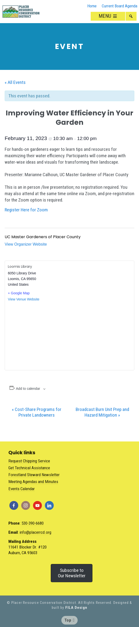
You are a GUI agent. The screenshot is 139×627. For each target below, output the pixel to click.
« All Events (15, 82)
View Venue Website (23, 299)
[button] (131, 16)
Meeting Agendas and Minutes (33, 481)
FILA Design (76, 607)
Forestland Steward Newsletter (34, 474)
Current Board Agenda (119, 5)
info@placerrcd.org (35, 532)
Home (92, 5)
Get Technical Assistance (29, 467)
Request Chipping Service (29, 460)
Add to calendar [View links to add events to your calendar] (28, 389)
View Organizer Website (26, 244)
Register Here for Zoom (26, 210)
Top (69, 620)
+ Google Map (19, 293)
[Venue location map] (69, 335)
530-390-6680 (32, 523)
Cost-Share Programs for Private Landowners (36, 412)
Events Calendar (21, 488)
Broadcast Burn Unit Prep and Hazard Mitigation (102, 412)
